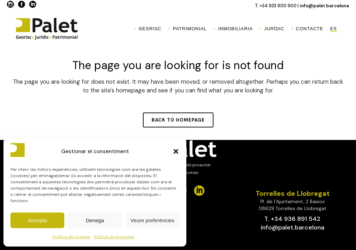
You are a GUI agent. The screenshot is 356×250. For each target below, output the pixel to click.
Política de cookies (71, 237)
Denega (95, 220)
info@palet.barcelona (324, 6)
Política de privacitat (114, 237)
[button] (175, 151)
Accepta (37, 220)
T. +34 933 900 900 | (277, 6)
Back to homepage (178, 120)
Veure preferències (152, 220)
